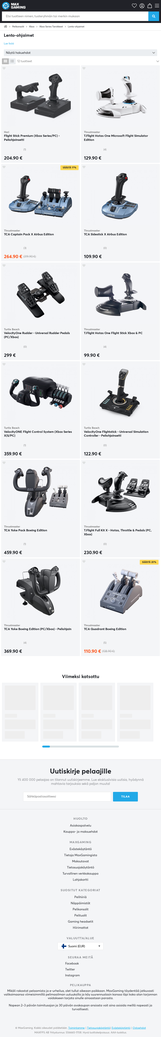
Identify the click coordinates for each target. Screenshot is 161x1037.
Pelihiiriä (80, 897)
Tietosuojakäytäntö (80, 867)
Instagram (72, 975)
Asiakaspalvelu (80, 825)
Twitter (70, 969)
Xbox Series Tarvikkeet (51, 27)
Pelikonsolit (18, 27)
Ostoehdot (139, 1028)
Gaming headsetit (80, 921)
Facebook (72, 963)
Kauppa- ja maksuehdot (80, 831)
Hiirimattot (80, 927)
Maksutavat (80, 861)
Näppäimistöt (80, 903)
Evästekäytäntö (81, 849)
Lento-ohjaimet (76, 27)
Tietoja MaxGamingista (80, 855)
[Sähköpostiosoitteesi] (67, 796)
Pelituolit (80, 915)
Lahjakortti (80, 879)
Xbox (31, 27)
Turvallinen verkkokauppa (80, 873)
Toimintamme (76, 1028)
